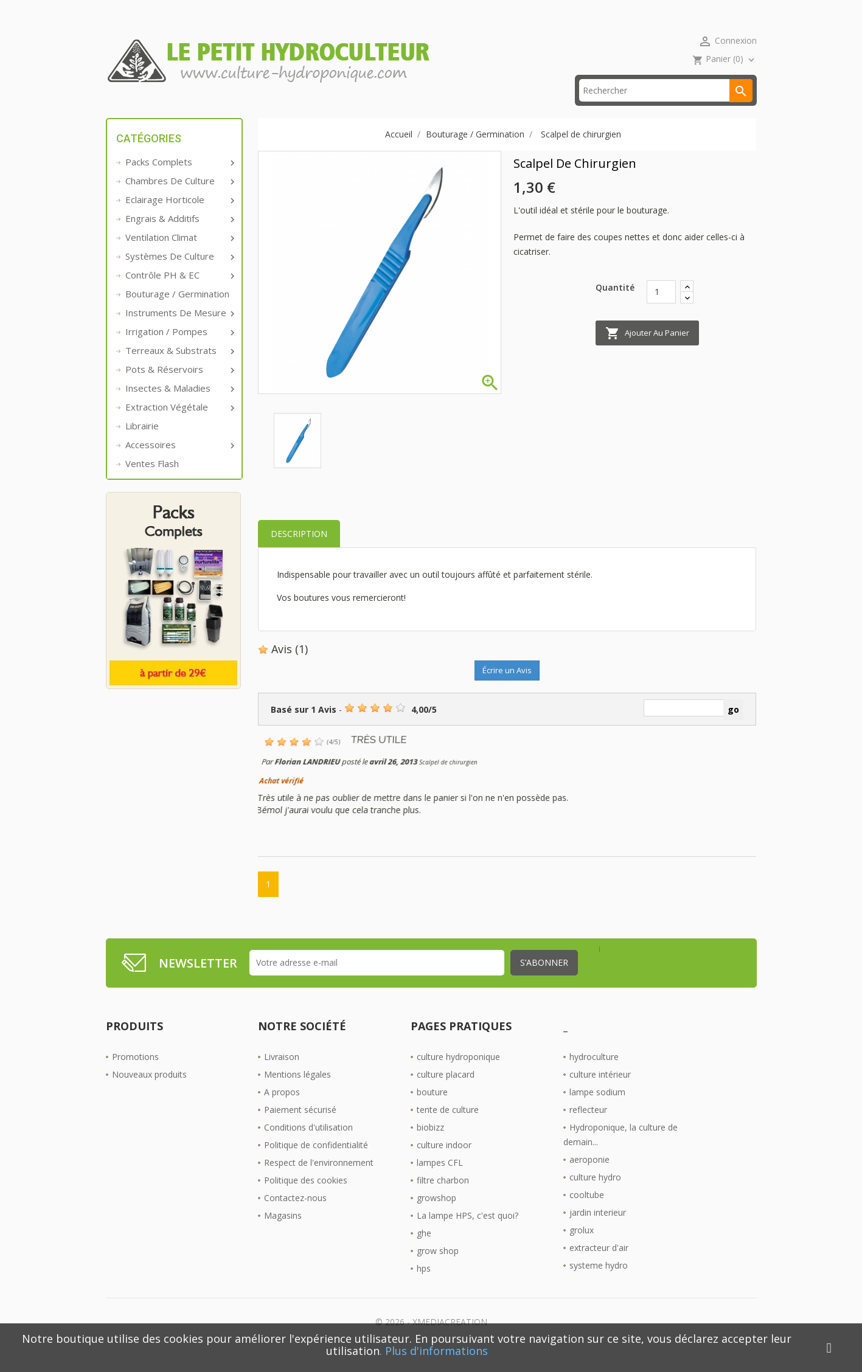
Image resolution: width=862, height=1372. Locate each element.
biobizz (430, 1145)
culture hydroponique (458, 1075)
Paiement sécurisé (300, 1128)
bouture (432, 1110)
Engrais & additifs (178, 237)
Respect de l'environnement (319, 1181)
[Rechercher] (666, 109)
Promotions (135, 1075)
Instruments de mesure (178, 331)
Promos (204, 109)
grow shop (438, 1269)
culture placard (445, 1092)
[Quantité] (661, 310)
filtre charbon (443, 1198)
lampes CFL (440, 1181)
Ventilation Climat (178, 256)
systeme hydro (598, 1283)
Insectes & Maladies (178, 407)
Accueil (138, 109)
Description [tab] (299, 552)
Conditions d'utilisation (308, 1145)
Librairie (142, 444)
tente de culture (448, 1128)
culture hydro (595, 1195)
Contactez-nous (295, 1216)
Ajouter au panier (647, 352)
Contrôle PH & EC (178, 293)
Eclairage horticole (178, 218)
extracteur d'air (598, 1266)
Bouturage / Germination (177, 313)
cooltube (586, 1213)
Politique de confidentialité (316, 1163)
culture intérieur (600, 1092)
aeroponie (589, 1177)
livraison (275, 109)
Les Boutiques (462, 109)
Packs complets (178, 180)
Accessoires (178, 463)
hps (424, 1286)
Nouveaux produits (149, 1092)
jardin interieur (597, 1230)
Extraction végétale (178, 425)
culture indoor (444, 1163)
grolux (581, 1248)
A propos (282, 1110)
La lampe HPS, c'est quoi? (467, 1233)
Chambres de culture (178, 199)
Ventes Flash (152, 482)
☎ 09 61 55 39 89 (363, 109)
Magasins (283, 1233)
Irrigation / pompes (178, 350)
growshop (436, 1216)
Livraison (281, 1075)
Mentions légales (297, 1092)
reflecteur (588, 1128)
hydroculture (594, 1075)
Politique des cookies (305, 1198)
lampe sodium (597, 1110)
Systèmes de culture (178, 275)
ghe (424, 1251)
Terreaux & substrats (178, 369)
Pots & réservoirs (178, 388)
